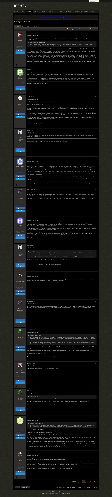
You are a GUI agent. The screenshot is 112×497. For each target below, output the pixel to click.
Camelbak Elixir (70, 135)
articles (29, 11)
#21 (95, 189)
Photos (35, 26)
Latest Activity (26, 26)
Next (95, 481)
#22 (95, 218)
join (63, 17)
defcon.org (59, 11)
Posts (17, 26)
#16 (95, 33)
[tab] (17, 26)
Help (57, 487)
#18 (95, 96)
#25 (95, 301)
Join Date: (18, 46)
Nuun (64, 135)
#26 (95, 329)
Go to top (94, 487)
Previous (74, 481)
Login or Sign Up (94, 1)
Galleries (42, 11)
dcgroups (50, 11)
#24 (95, 274)
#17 (95, 69)
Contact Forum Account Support (67, 487)
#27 (95, 363)
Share (20, 50)
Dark (17, 487)
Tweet (20, 52)
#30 (95, 453)
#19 (95, 130)
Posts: (17, 47)
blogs (22, 11)
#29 (95, 417)
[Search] (62, 29)
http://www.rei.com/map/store (45, 432)
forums (16, 11)
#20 (95, 159)
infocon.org (78, 11)
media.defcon (68, 11)
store (92, 11)
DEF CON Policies (86, 487)
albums (36, 11)
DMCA (79, 487)
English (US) (25, 487)
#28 (95, 390)
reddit (86, 11)
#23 (95, 245)
